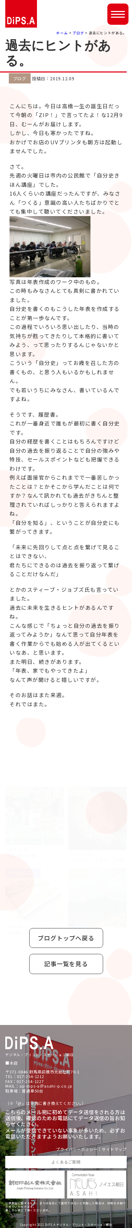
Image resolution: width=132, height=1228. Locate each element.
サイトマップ (114, 1149)
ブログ (78, 32)
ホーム (62, 32)
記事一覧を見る (66, 963)
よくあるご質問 (66, 1162)
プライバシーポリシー (77, 1149)
